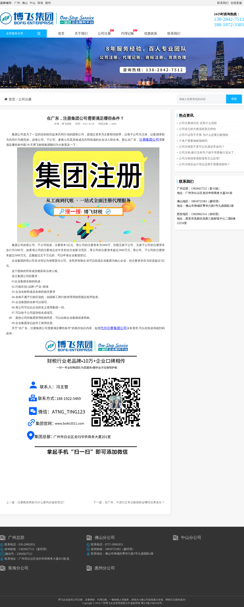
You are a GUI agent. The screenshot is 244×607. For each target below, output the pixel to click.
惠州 (48, 2)
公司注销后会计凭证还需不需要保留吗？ (204, 164)
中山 (32, 2)
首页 (61, 33)
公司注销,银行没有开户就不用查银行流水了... (207, 152)
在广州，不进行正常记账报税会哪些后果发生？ (134, 502)
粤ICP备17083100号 (151, 603)
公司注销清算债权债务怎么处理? (199, 158)
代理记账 (127, 33)
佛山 (25, 2)
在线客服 (236, 2)
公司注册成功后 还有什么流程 (198, 123)
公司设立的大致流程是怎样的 (197, 129)
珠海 (40, 2)
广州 (17, 2)
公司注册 (104, 33)
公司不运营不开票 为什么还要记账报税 (203, 134)
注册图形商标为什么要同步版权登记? (40, 502)
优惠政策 (150, 33)
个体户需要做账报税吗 (193, 140)
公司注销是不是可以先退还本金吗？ (201, 146)
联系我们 (223, 2)
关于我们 (81, 33)
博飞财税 (66, 123)
